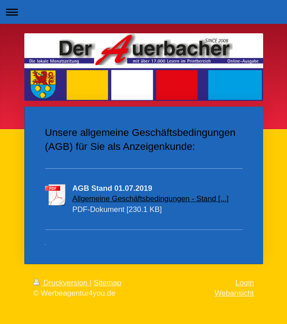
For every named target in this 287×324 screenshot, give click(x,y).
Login (244, 283)
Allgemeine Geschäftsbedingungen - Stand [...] (151, 198)
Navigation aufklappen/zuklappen (143, 12)
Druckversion (61, 283)
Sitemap (108, 283)
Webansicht (234, 293)
